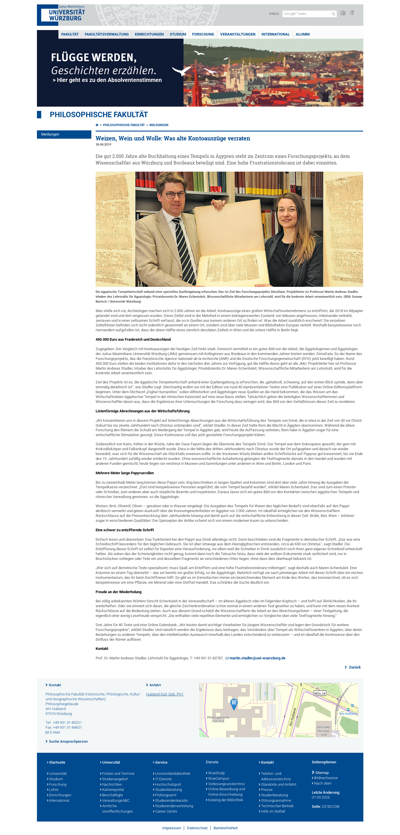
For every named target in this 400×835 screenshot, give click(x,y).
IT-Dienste (162, 779)
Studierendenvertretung (173, 806)
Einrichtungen (149, 34)
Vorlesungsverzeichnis (225, 784)
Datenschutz (197, 828)
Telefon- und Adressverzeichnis (275, 776)
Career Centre (165, 811)
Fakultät (70, 34)
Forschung (203, 34)
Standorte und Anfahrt (277, 784)
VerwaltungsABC (114, 800)
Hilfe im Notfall (272, 811)
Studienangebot (114, 779)
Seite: (316, 806)
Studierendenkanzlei (170, 800)
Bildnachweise (325, 778)
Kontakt (55, 685)
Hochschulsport (167, 784)
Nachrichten (111, 784)
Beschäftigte (111, 795)
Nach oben (322, 783)
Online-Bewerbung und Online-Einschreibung (225, 792)
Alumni (303, 34)
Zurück (354, 667)
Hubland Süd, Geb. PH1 (165, 694)
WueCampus (217, 778)
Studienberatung (167, 790)
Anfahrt (155, 685)
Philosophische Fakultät (99, 114)
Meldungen (50, 134)
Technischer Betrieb (276, 806)
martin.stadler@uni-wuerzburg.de (257, 658)
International (275, 34)
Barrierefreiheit (226, 828)
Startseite (56, 762)
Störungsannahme (275, 800)
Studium (178, 34)
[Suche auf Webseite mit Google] (310, 14)
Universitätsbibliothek (171, 774)
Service (160, 762)
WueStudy (215, 773)
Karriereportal (112, 790)
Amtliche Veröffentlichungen (116, 809)
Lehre (52, 790)
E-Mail (55, 732)
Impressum (171, 828)
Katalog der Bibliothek (224, 800)
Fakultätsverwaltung (107, 34)
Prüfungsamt (164, 795)
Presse (266, 790)
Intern (274, 13)
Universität (57, 774)
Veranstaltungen (237, 34)
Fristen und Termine (117, 774)
